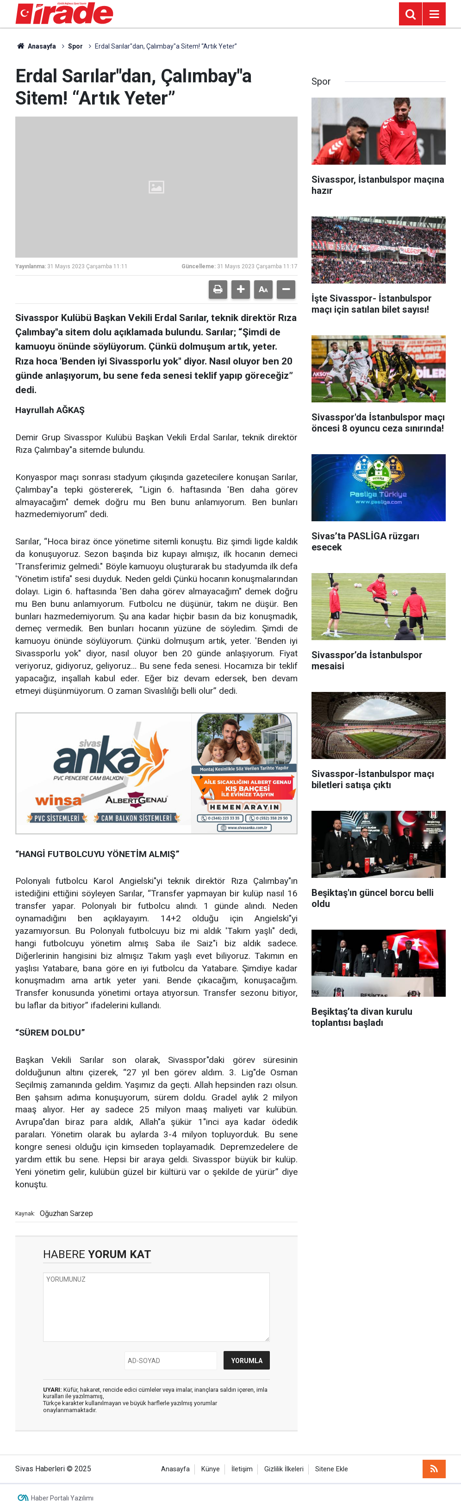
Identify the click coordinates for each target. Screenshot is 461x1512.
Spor (75, 46)
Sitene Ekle (331, 1469)
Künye (210, 1469)
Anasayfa (35, 46)
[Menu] (434, 14)
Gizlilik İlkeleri (284, 1469)
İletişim (242, 1469)
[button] (240, 289)
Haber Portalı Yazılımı (62, 1498)
